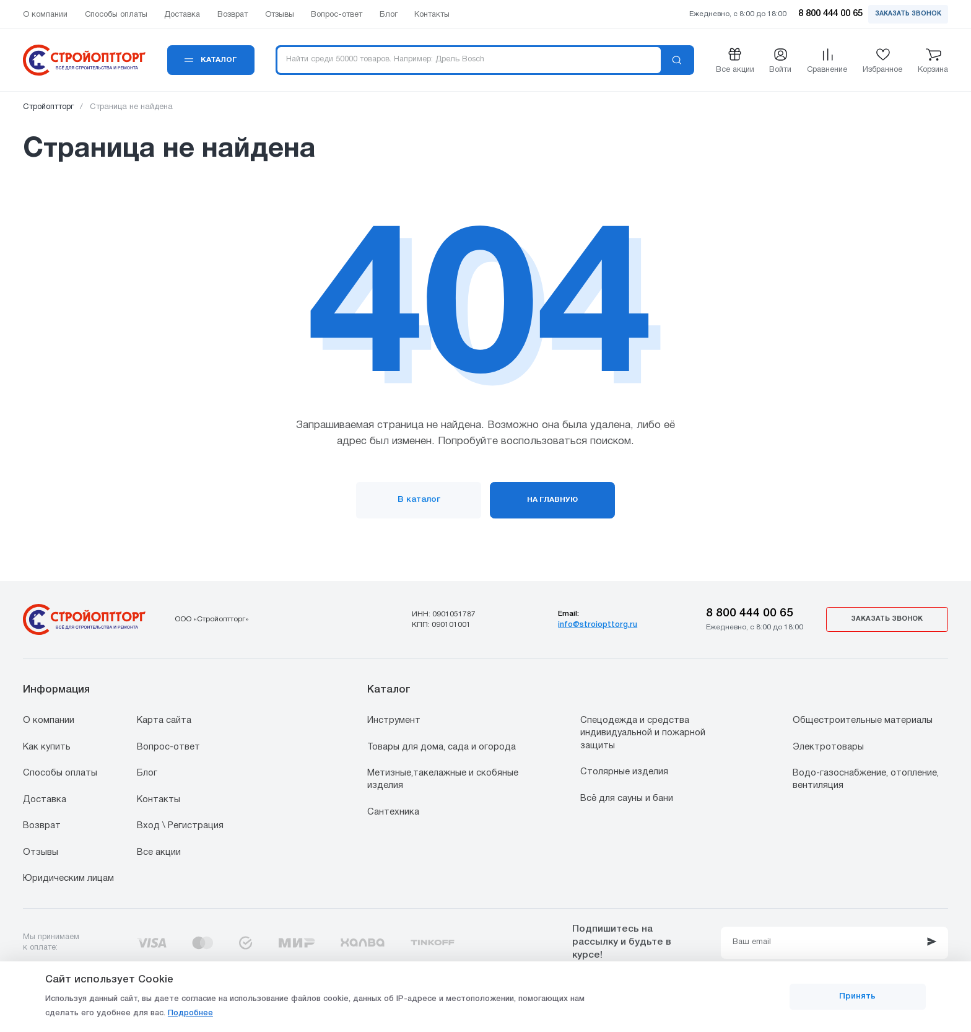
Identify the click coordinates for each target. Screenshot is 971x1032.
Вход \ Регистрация (180, 825)
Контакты (158, 799)
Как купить (47, 747)
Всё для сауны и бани (626, 798)
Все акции (159, 852)
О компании (48, 720)
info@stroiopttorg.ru (597, 624)
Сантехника (393, 812)
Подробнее (190, 1013)
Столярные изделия (624, 771)
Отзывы (40, 852)
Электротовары (828, 747)
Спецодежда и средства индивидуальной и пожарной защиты (642, 733)
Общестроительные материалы (863, 720)
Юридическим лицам (68, 878)
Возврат (42, 825)
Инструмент (393, 720)
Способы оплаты (60, 773)
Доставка (44, 799)
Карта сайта (164, 720)
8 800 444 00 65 (749, 613)
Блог (147, 773)
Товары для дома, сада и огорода (441, 747)
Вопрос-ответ (168, 747)
